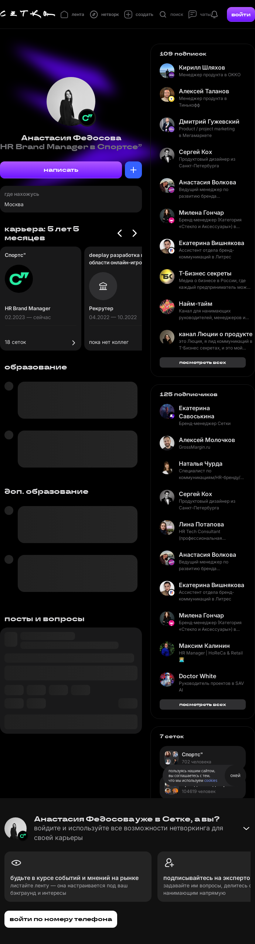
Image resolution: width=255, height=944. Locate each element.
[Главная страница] (27, 14)
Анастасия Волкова (207, 182)
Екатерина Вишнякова (211, 243)
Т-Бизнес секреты (205, 273)
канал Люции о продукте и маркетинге (216, 334)
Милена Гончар (201, 212)
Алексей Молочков (207, 439)
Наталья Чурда (200, 463)
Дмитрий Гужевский (209, 121)
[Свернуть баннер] (246, 828)
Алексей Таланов (204, 91)
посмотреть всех (202, 362)
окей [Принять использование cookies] (235, 775)
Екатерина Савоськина (196, 412)
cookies (210, 780)
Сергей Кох (195, 151)
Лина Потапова (201, 524)
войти (241, 14)
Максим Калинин (204, 645)
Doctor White (197, 676)
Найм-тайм (195, 303)
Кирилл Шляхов (202, 67)
